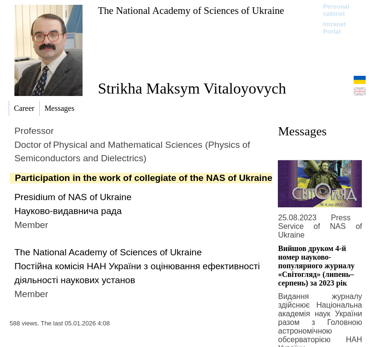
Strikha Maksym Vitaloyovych (192, 88)
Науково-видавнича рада (68, 211)
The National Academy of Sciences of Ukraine (191, 10)
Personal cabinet (336, 10)
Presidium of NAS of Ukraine (72, 197)
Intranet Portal (334, 28)
